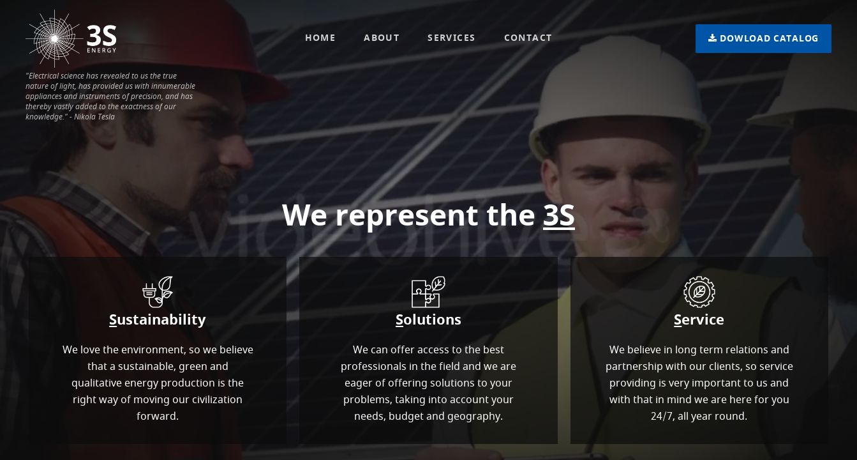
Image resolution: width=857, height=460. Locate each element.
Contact (528, 38)
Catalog (763, 38)
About (381, 38)
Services (451, 38)
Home (320, 38)
